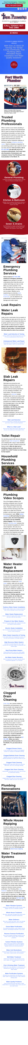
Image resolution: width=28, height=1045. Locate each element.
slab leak (14, 394)
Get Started (14, 64)
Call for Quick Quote (14, 5)
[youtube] (26, 9)
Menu (14, 33)
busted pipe (6, 296)
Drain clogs (6, 703)
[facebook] (18, 9)
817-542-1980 (14, 26)
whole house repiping (16, 848)
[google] (23, 9)
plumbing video (13, 523)
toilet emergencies (14, 441)
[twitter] (21, 9)
